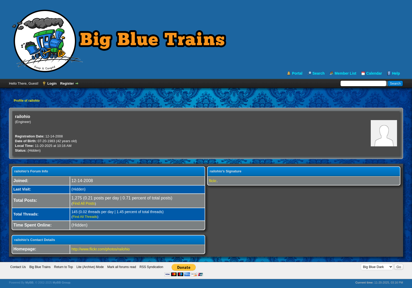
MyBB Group (61, 282)
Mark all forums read (121, 267)
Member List (345, 73)
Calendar (374, 73)
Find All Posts (84, 203)
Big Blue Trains (40, 267)
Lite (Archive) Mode (90, 267)
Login (51, 83)
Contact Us (18, 267)
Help (396, 73)
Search (318, 73)
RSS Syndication (151, 267)
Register (67, 83)
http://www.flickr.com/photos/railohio (100, 249)
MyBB (29, 282)
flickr (213, 181)
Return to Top (63, 267)
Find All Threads (85, 217)
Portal (297, 73)
